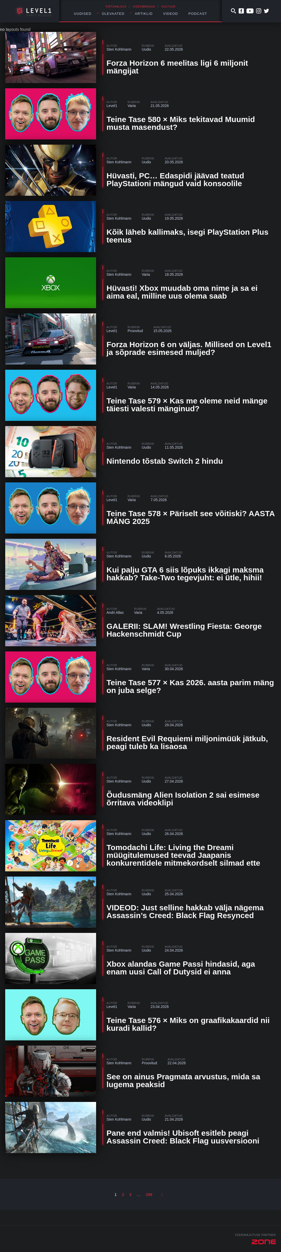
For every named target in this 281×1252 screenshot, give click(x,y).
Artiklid (144, 14)
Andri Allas (115, 612)
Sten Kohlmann (118, 49)
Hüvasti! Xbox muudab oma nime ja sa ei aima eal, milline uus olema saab (182, 292)
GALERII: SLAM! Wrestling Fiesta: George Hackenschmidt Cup (184, 630)
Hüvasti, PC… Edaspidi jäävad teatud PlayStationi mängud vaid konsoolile (175, 179)
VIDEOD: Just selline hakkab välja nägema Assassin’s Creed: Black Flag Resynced (185, 911)
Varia (132, 106)
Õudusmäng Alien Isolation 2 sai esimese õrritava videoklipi (182, 799)
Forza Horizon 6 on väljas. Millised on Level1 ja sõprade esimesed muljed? (188, 348)
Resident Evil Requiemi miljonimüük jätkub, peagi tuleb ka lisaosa (187, 742)
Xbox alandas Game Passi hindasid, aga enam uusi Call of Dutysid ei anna (180, 968)
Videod (170, 14)
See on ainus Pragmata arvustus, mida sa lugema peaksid (183, 1080)
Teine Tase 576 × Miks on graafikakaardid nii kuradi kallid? (188, 1024)
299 (149, 1194)
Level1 (111, 106)
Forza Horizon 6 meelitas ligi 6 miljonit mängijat (177, 67)
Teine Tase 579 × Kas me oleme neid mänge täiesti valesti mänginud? (186, 404)
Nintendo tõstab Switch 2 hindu (164, 461)
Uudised (83, 14)
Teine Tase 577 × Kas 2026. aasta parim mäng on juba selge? (190, 686)
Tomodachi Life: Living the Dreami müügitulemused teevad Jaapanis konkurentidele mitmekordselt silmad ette (183, 855)
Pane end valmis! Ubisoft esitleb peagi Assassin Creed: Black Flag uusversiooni (182, 1137)
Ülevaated (113, 14)
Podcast (198, 14)
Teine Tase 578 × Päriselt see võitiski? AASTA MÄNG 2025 (190, 517)
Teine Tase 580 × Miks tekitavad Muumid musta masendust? (180, 123)
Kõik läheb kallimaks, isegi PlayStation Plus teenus (187, 236)
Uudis (146, 49)
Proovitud (135, 331)
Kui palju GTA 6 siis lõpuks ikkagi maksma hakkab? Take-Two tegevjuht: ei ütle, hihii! (185, 574)
